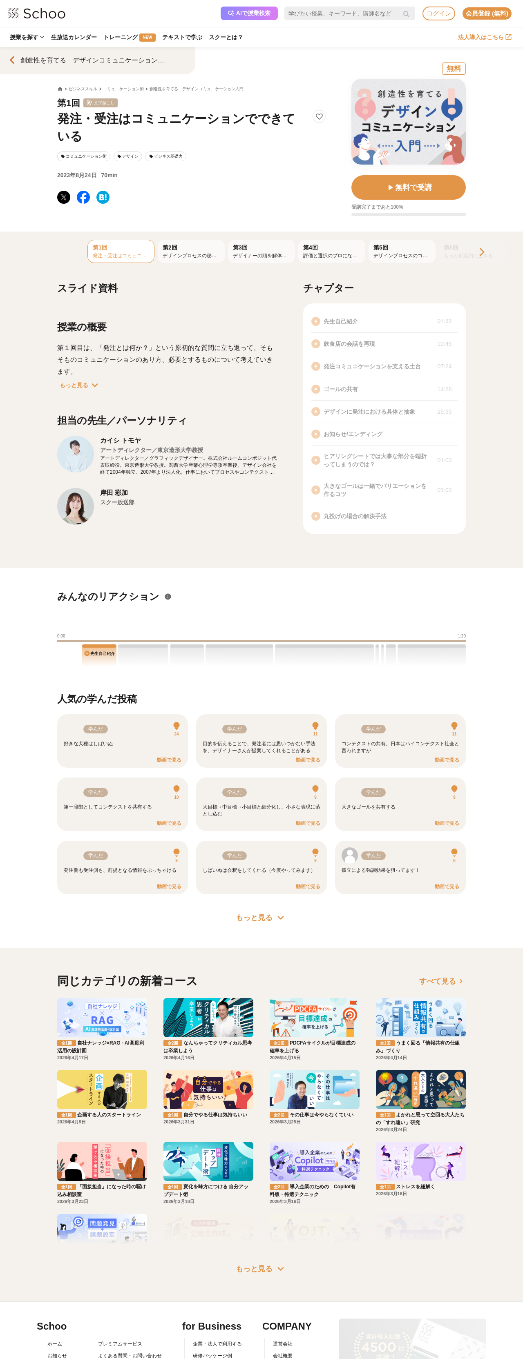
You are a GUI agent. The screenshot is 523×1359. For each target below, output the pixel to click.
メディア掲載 (287, 1306)
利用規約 (108, 1282)
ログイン (439, 13)
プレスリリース (290, 1294)
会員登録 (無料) (487, 13)
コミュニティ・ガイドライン (130, 1294)
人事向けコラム (210, 1282)
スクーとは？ (229, 37)
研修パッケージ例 (212, 1271)
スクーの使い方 (64, 1294)
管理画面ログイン (212, 1294)
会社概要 (283, 1271)
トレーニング (131, 37)
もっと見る (80, 385)
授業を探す (27, 37)
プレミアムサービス (120, 1259)
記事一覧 (57, 1318)
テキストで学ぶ (184, 37)
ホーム (54, 1259)
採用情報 (283, 1282)
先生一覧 (57, 1306)
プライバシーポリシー (122, 1306)
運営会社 (283, 1259)
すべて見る (442, 981)
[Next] (481, 252)
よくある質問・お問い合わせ (130, 1271)
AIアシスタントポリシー (125, 1318)
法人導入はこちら (485, 37)
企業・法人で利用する (217, 1259)
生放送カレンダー (75, 37)
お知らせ (57, 1271)
